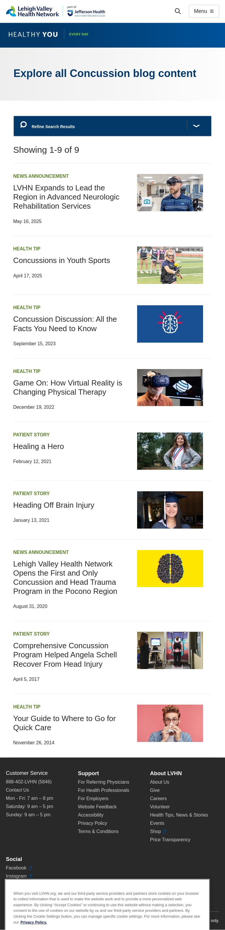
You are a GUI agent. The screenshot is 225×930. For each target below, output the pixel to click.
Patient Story (31, 434)
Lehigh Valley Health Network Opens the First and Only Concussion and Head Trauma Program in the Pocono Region (65, 577)
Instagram (19, 876)
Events (157, 823)
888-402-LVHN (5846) (29, 781)
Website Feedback (97, 806)
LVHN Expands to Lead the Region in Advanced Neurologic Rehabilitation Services (66, 196)
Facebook (19, 868)
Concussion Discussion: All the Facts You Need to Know (65, 324)
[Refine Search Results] (112, 126)
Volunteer (160, 806)
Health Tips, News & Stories (179, 814)
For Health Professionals (103, 790)
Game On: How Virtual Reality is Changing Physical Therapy (67, 387)
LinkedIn (17, 884)
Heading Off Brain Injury (53, 505)
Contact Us (17, 789)
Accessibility (90, 814)
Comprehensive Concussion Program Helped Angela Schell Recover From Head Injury (65, 654)
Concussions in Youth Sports (61, 260)
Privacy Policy (92, 823)
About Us (159, 782)
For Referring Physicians (103, 782)
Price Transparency (170, 839)
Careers (158, 798)
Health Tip (26, 248)
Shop (158, 831)
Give (155, 790)
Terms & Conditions (98, 831)
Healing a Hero (38, 446)
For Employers (93, 798)
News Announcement (41, 176)
